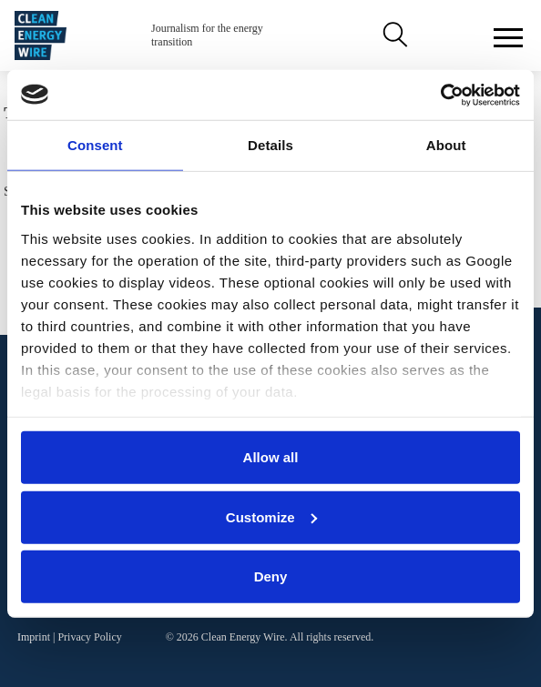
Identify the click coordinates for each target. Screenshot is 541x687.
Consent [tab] (95, 145)
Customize (271, 516)
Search (393, 35)
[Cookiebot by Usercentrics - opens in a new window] (440, 94)
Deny (271, 576)
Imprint (33, 637)
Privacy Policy (89, 637)
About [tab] (446, 145)
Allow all (271, 457)
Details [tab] (270, 145)
